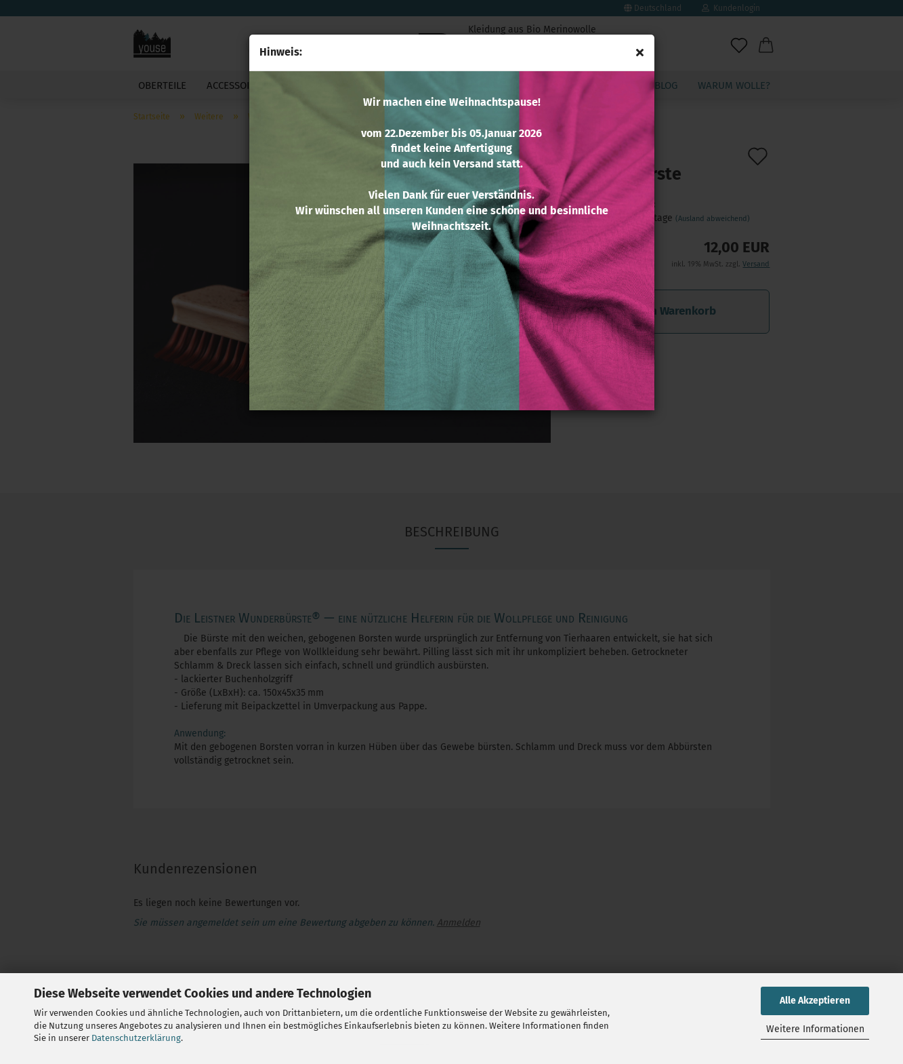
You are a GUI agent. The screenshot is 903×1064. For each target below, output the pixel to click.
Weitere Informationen (815, 1029)
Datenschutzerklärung (136, 1038)
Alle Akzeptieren (815, 1000)
